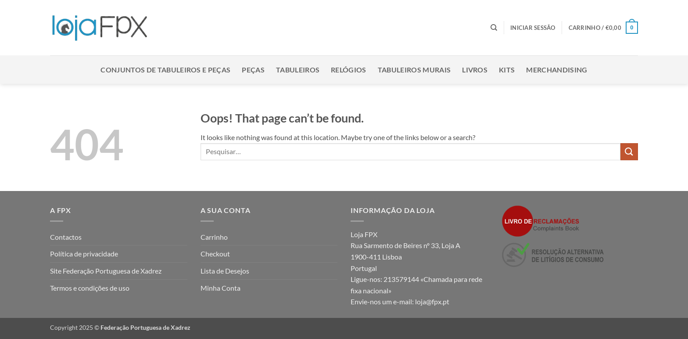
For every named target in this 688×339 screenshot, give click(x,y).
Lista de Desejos (225, 271)
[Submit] (629, 151)
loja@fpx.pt (432, 301)
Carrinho (214, 237)
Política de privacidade (84, 253)
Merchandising (556, 69)
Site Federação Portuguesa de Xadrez (105, 271)
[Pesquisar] (494, 27)
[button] (532, 28)
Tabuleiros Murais (414, 69)
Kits (507, 69)
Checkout (215, 253)
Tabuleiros (297, 69)
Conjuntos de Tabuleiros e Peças (165, 69)
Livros (474, 69)
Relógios (348, 69)
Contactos (66, 237)
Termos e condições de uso (89, 288)
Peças (253, 69)
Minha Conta (220, 288)
